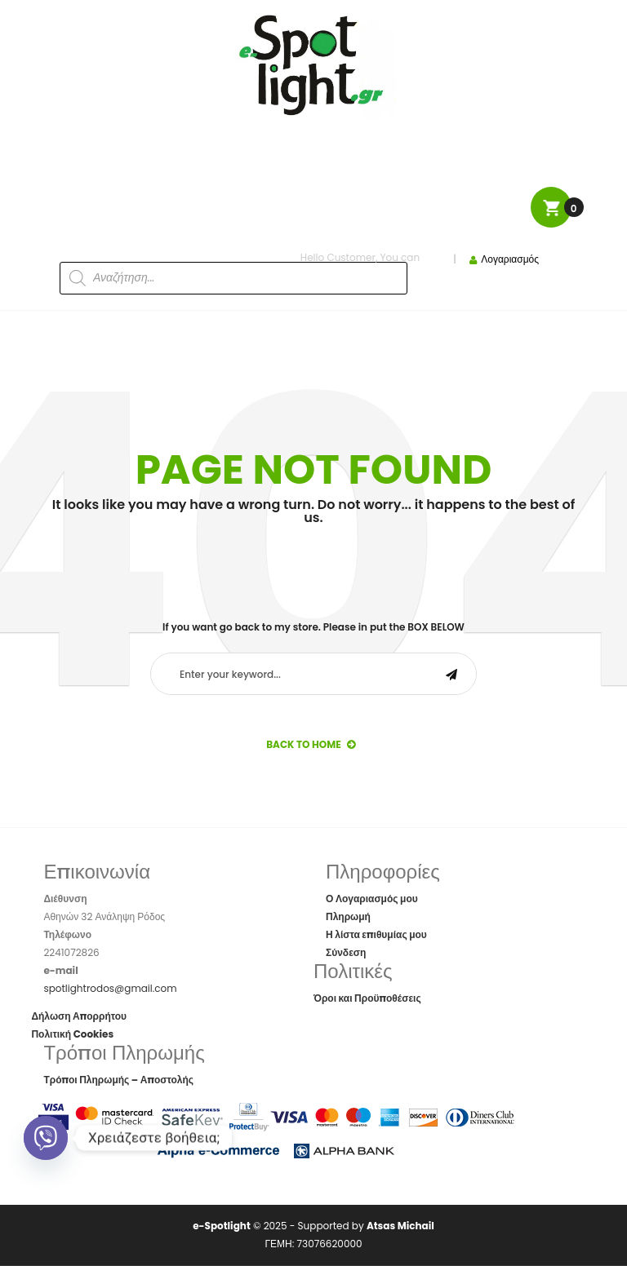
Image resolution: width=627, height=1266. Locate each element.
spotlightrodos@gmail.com (109, 988)
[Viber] (46, 1138)
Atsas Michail (400, 1226)
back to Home (310, 744)
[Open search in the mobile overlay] (193, 251)
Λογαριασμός (510, 259)
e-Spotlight (222, 1226)
